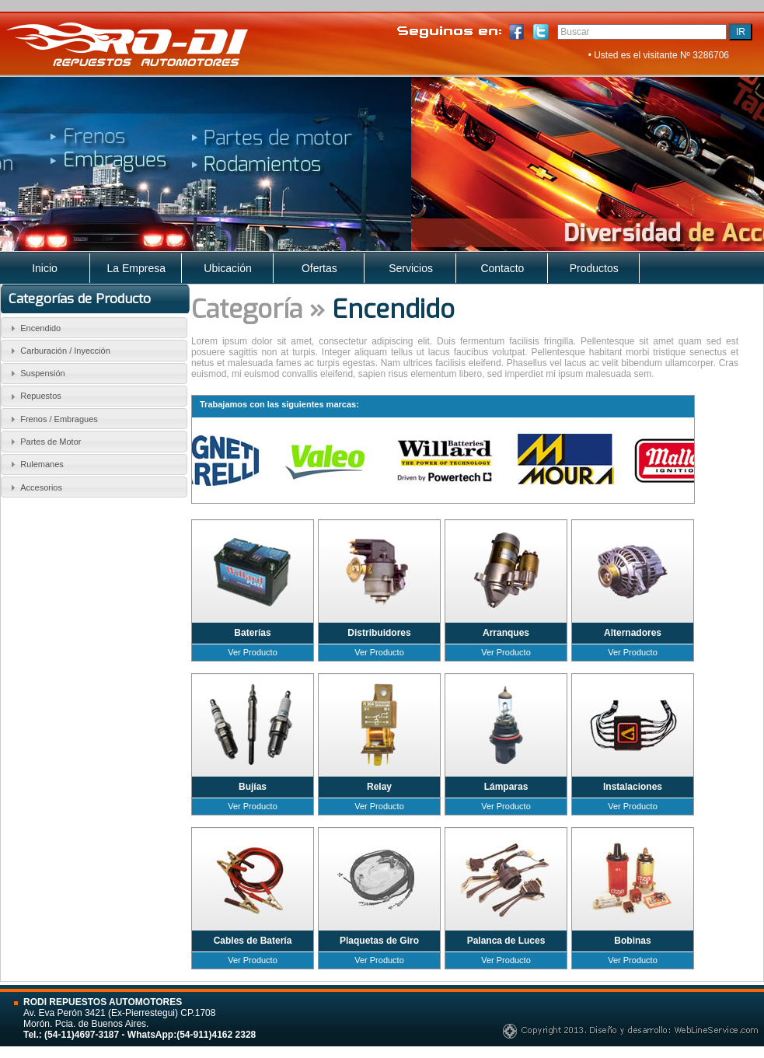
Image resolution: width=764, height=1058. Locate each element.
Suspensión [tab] (35, 373)
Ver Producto (252, 652)
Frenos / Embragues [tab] (52, 419)
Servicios (411, 268)
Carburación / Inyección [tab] (58, 350)
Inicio (45, 268)
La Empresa (136, 268)
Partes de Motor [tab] (44, 441)
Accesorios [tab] (34, 487)
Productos (594, 268)
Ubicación (227, 268)
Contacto (502, 268)
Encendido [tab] (33, 328)
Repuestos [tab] (33, 396)
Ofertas (319, 268)
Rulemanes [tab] (35, 464)
